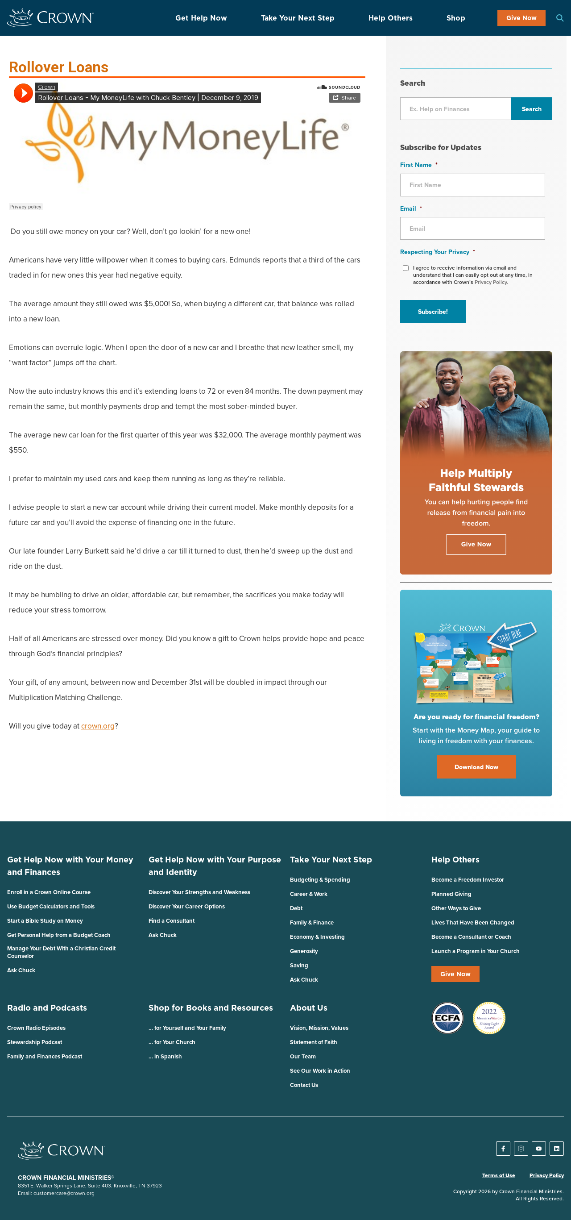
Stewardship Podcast (34, 1042)
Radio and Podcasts (47, 1007)
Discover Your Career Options (187, 906)
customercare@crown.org (64, 1193)
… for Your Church (172, 1042)
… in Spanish (165, 1056)
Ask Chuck (21, 970)
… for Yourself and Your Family (187, 1028)
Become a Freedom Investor (467, 879)
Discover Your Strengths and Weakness (199, 892)
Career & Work (308, 894)
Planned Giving (451, 894)
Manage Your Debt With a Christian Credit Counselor (61, 952)
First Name (419, 164)
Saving (299, 965)
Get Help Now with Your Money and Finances (70, 866)
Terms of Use (498, 1175)
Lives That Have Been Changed (472, 922)
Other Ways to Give (456, 908)
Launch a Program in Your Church (475, 951)
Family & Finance (312, 922)
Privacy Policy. (491, 282)
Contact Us (304, 1085)
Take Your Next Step (298, 18)
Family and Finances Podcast (44, 1056)
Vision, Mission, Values (319, 1028)
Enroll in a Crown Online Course (49, 892)
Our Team (303, 1056)
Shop (456, 18)
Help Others (390, 18)
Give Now (521, 17)
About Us (308, 1007)
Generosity (304, 951)
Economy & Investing (317, 937)
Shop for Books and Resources (211, 1007)
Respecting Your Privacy (437, 251)
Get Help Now (201, 18)
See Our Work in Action (320, 1070)
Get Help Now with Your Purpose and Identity (215, 866)
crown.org (98, 725)
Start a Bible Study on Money (45, 920)
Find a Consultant (171, 920)
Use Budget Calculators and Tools (51, 906)
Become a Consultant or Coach (471, 937)
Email (411, 208)
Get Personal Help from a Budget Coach (59, 935)
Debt (296, 908)
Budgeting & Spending (320, 879)
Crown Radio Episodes (36, 1028)
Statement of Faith (313, 1042)
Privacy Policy (547, 1175)
